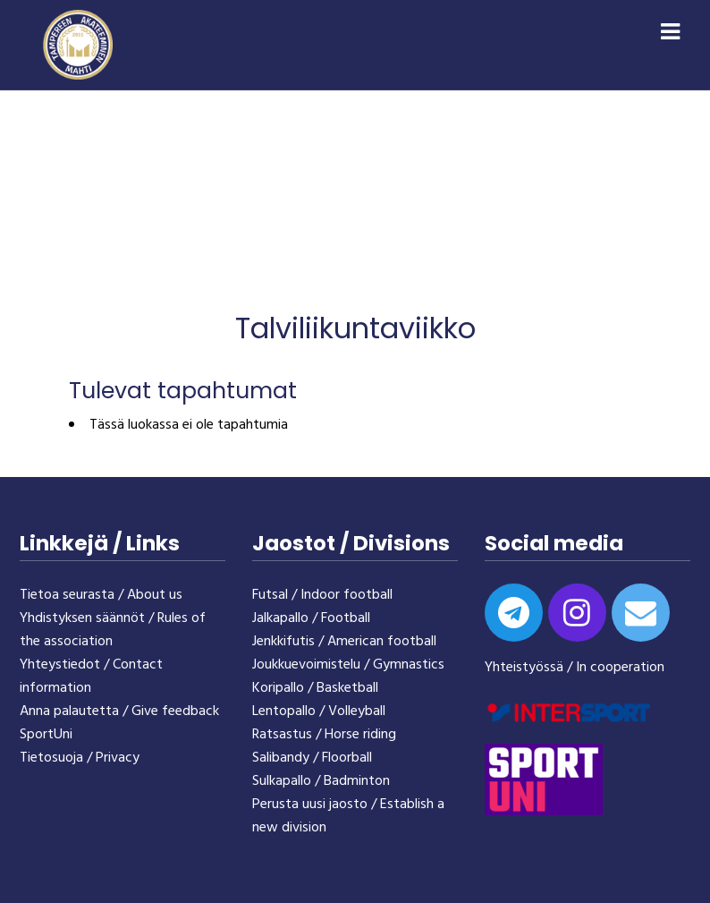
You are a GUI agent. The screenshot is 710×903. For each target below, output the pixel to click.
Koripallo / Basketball (315, 688)
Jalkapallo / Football (311, 618)
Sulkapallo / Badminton (321, 781)
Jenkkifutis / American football (344, 641)
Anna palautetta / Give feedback (119, 711)
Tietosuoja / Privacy (79, 758)
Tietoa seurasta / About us (101, 595)
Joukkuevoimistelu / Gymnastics (348, 665)
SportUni (46, 734)
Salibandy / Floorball (312, 758)
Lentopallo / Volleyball (318, 711)
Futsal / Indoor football (322, 595)
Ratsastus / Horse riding (324, 734)
